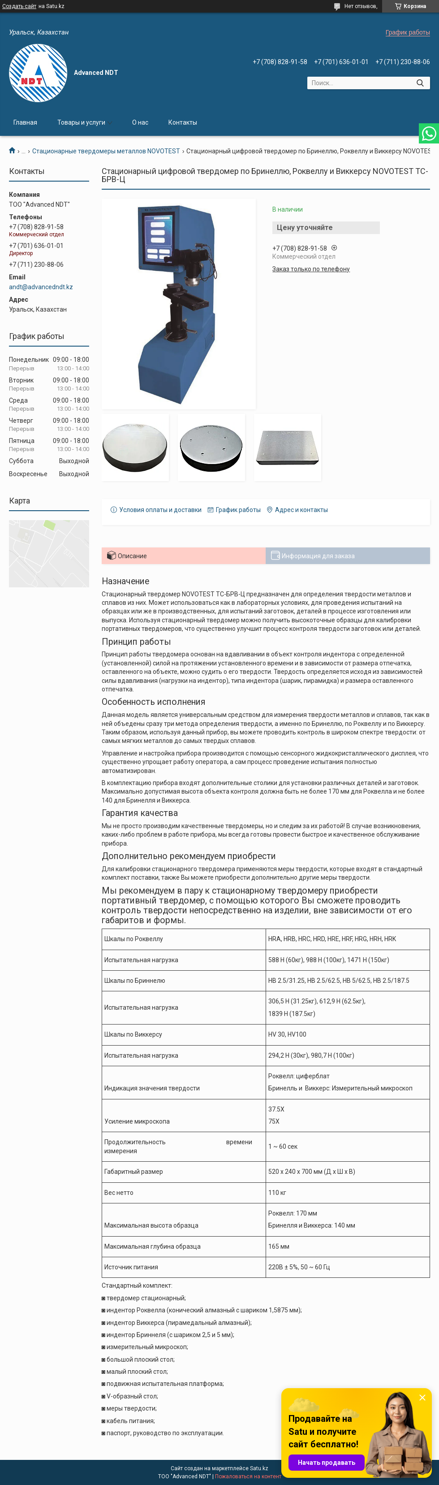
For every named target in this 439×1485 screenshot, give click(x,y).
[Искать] (420, 83)
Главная (25, 122)
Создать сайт (19, 6)
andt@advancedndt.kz (41, 287)
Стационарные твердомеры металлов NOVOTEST (106, 151)
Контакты (182, 122)
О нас (140, 122)
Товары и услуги (81, 122)
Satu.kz (259, 1468)
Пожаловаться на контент (248, 1476)
